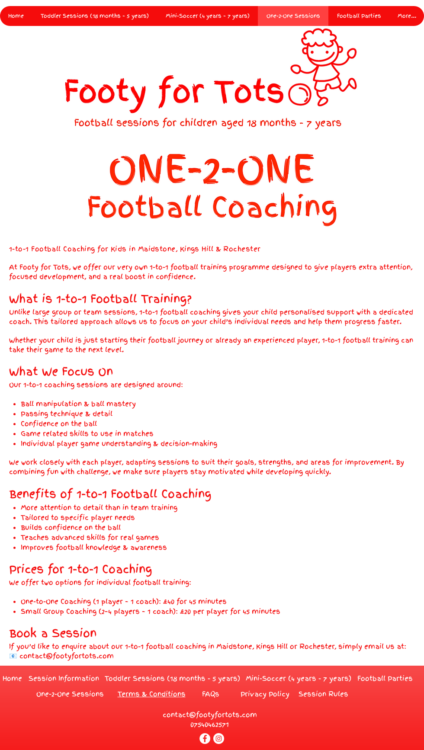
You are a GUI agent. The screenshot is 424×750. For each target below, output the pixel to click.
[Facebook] (204, 738)
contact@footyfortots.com (66, 656)
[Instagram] (218, 738)
